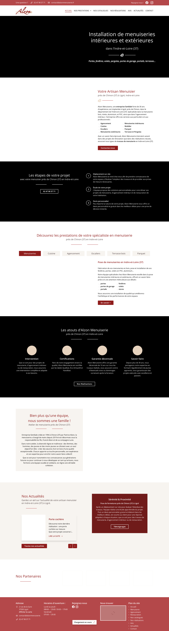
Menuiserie (134, 600)
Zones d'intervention (111, 628)
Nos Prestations (81, 10)
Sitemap (99, 628)
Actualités (138, 10)
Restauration (135, 605)
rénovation (118, 139)
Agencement (135, 602)
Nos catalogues (100, 10)
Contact (149, 10)
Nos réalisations (118, 10)
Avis (129, 10)
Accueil (68, 10)
